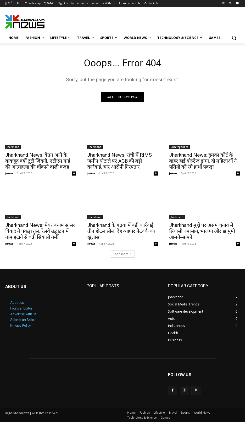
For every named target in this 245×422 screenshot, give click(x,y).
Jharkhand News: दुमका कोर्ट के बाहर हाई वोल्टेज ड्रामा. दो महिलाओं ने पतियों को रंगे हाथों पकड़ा (203, 161)
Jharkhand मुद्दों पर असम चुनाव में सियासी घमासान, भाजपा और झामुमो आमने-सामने (202, 231)
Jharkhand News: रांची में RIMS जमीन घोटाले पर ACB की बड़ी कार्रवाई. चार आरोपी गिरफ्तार (119, 161)
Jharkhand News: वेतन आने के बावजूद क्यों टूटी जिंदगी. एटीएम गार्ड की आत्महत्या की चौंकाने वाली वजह (37, 161)
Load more (122, 254)
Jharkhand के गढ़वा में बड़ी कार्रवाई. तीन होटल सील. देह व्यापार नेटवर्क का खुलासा (121, 231)
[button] (234, 37)
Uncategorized (180, 147)
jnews (9, 173)
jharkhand (13, 147)
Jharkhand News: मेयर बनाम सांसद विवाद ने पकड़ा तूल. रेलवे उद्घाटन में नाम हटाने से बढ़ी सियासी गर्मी (40, 231)
